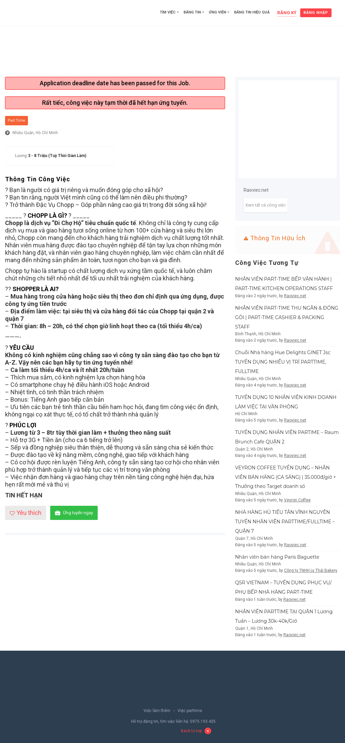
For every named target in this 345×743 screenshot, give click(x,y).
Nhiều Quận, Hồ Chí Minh (35, 132)
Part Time (16, 120)
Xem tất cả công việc (265, 205)
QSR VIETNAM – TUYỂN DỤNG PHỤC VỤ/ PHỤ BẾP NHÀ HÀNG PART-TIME (283, 587)
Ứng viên (217, 12)
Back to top (196, 730)
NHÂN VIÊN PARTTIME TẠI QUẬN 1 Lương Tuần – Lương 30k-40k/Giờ (284, 616)
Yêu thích (25, 512)
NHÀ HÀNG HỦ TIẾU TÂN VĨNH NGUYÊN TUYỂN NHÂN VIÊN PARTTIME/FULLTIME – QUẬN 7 (285, 521)
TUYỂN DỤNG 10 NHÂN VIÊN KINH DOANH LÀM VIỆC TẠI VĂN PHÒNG (286, 402)
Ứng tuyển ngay (74, 513)
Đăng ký (286, 12)
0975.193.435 (203, 721)
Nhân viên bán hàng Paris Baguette (277, 557)
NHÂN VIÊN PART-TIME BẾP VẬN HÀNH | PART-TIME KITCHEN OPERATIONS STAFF (284, 283)
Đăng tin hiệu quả (252, 12)
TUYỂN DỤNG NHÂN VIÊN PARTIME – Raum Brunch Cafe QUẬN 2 (287, 437)
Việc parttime (190, 710)
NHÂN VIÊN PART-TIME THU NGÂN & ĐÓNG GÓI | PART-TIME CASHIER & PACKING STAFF (287, 317)
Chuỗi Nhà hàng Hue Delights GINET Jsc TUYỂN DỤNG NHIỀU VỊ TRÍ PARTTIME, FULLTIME (283, 361)
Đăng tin (192, 12)
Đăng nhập (316, 12)
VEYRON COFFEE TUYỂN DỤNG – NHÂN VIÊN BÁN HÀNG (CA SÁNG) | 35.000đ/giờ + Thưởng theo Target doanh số (285, 477)
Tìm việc (168, 12)
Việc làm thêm (157, 710)
